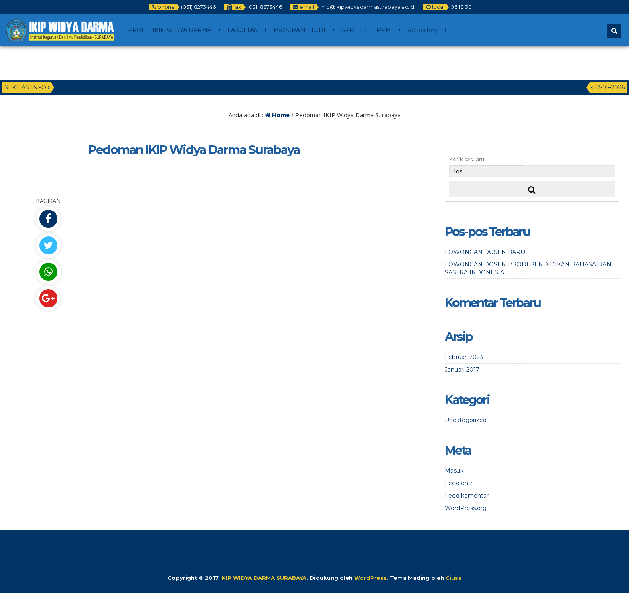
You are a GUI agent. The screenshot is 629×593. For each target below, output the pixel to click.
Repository (422, 30)
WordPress (370, 578)
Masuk (454, 470)
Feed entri (459, 483)
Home (277, 115)
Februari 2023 (464, 357)
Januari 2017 (462, 369)
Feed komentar (467, 495)
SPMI (349, 30)
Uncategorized (466, 420)
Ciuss (453, 578)
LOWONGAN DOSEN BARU (485, 252)
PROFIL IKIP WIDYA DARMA (169, 30)
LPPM (382, 30)
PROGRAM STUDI (299, 30)
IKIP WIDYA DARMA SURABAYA (263, 578)
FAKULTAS (242, 30)
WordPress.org (466, 508)
